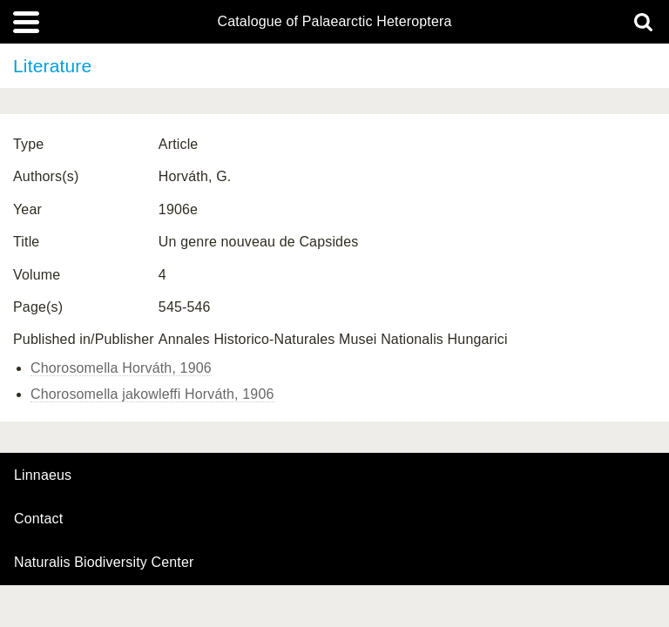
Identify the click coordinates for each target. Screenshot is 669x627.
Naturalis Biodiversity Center (104, 563)
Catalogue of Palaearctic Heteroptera (334, 22)
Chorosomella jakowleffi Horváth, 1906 (152, 394)
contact (38, 518)
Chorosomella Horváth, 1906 (121, 368)
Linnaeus (42, 475)
